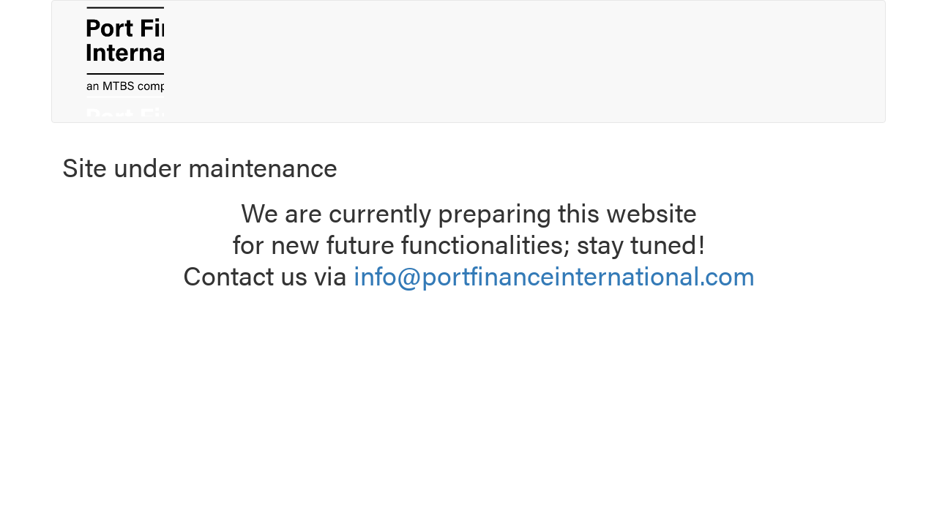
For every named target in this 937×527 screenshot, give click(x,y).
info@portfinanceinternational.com (554, 274)
